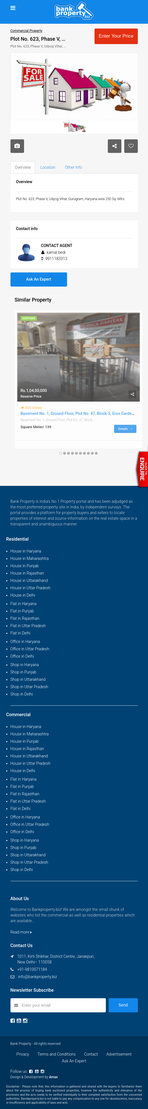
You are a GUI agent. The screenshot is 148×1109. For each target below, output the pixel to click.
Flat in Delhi (20, 633)
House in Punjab (24, 566)
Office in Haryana (25, 641)
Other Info (73, 167)
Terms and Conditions (57, 1054)
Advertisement (119, 1054)
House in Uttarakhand (29, 580)
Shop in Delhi (21, 694)
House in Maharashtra (29, 558)
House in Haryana (25, 551)
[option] (74, 86)
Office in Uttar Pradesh (29, 649)
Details (125, 429)
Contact (91, 1054)
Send (123, 1005)
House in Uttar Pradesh (30, 588)
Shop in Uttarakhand (28, 679)
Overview (23, 167)
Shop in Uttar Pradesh (29, 687)
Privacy (22, 1054)
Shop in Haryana (24, 664)
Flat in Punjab (22, 611)
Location (47, 167)
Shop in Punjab (23, 672)
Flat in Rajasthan (24, 618)
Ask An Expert (38, 279)
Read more (21, 932)
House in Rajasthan (27, 573)
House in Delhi (22, 595)
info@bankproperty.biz (37, 976)
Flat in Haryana (23, 603)
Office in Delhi (22, 656)
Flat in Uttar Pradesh (28, 625)
